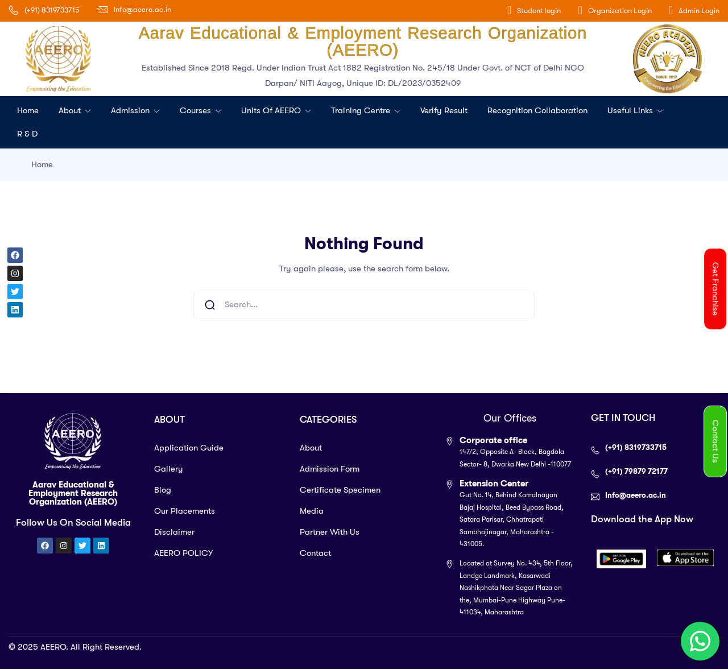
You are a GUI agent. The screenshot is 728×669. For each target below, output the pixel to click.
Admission (131, 110)
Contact (315, 553)
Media (312, 511)
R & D (27, 134)
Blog (162, 490)
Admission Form (329, 469)
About (71, 110)
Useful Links (631, 110)
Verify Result (444, 110)
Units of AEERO (272, 110)
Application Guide (189, 448)
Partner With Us (329, 532)
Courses (196, 110)
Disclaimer (174, 532)
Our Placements (184, 511)
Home (28, 110)
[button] (715, 289)
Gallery (168, 469)
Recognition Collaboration (537, 110)
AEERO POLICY (183, 553)
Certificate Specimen (340, 490)
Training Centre (361, 110)
